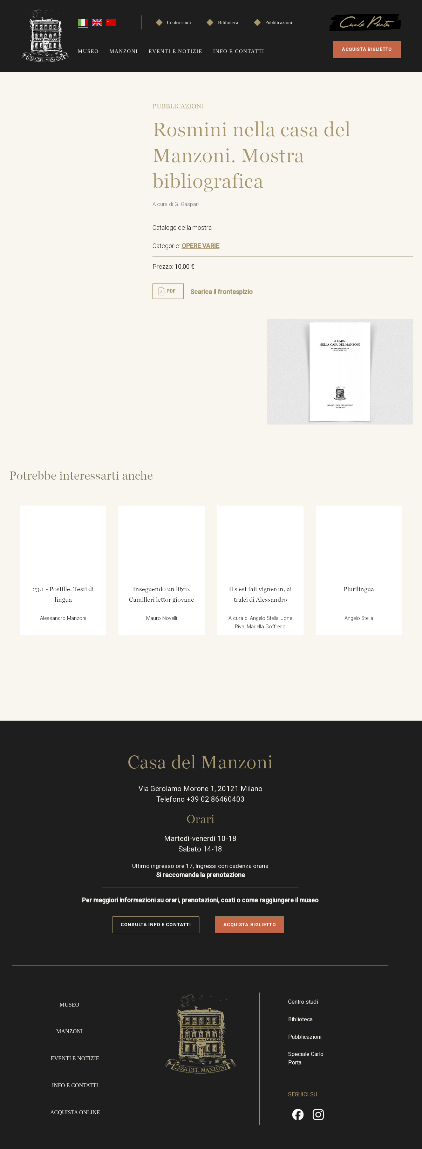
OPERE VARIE (208, 253)
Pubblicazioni (278, 21)
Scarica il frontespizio (229, 299)
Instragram (335, 1034)
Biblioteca (228, 21)
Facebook (315, 1034)
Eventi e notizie (176, 50)
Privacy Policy (382, 1091)
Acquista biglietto (365, 49)
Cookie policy (382, 1117)
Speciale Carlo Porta (330, 978)
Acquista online (78, 1029)
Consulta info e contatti (166, 844)
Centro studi (179, 21)
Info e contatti (238, 50)
